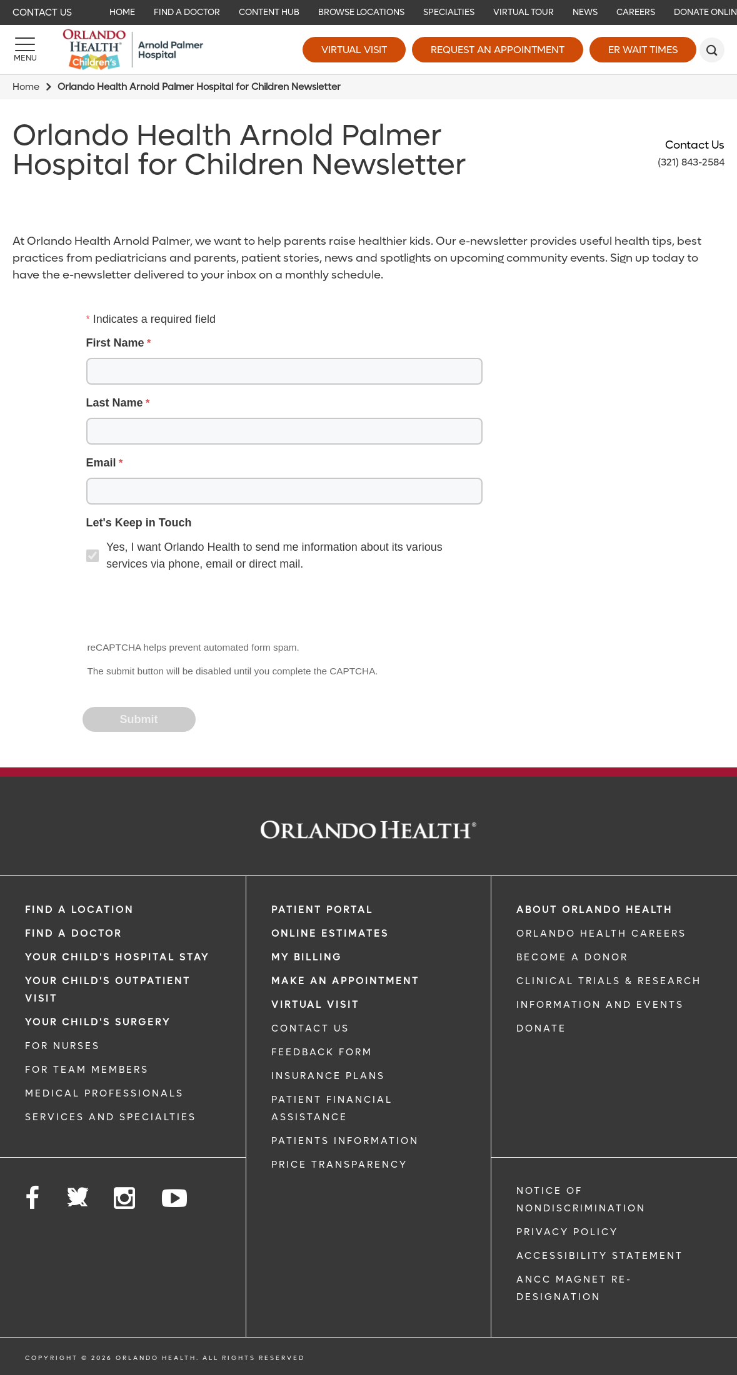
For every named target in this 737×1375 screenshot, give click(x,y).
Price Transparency (339, 1164)
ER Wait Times (643, 49)
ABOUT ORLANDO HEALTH (594, 910)
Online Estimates (330, 933)
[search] (711, 49)
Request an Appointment (497, 49)
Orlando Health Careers (601, 933)
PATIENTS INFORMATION (345, 1141)
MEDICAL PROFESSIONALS (104, 1093)
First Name (115, 343)
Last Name (114, 403)
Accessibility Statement (599, 1255)
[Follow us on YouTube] (175, 1198)
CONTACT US (310, 1028)
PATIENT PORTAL (322, 910)
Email (101, 462)
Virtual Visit (354, 49)
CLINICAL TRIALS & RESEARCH (608, 981)
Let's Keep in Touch (139, 522)
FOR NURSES (62, 1046)
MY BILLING (306, 957)
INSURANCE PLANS (328, 1076)
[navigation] (368, 12)
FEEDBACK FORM (322, 1052)
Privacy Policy (567, 1232)
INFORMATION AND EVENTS (600, 1004)
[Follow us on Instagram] (125, 1198)
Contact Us (42, 12)
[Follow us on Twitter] (77, 1193)
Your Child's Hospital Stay (117, 957)
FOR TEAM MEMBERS (87, 1069)
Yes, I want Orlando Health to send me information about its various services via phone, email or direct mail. (274, 555)
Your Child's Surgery (98, 1022)
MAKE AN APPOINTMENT (345, 981)
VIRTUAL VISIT (315, 1004)
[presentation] (179, 607)
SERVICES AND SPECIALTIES (110, 1117)
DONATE (541, 1028)
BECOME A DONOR (572, 957)
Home (26, 87)
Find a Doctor (73, 933)
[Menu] (25, 49)
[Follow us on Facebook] (33, 1198)
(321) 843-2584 (691, 162)
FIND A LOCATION (79, 910)
